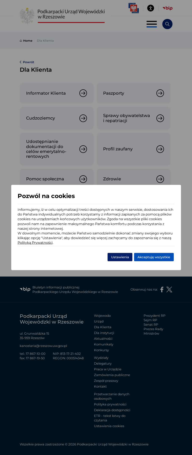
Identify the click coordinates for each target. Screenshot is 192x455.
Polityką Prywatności (35, 243)
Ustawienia (120, 257)
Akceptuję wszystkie (153, 257)
